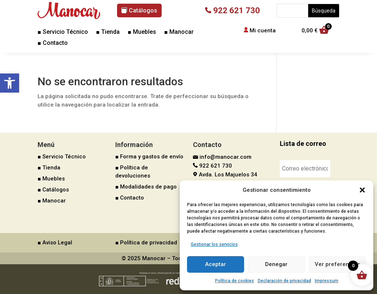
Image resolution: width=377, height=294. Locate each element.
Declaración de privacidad (284, 280)
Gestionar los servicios (214, 244)
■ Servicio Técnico (63, 32)
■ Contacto (53, 43)
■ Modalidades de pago (146, 186)
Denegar (276, 264)
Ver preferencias (337, 264)
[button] (9, 83)
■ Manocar (179, 32)
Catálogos (143, 10)
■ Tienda (108, 32)
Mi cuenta (263, 30)
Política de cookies (234, 280)
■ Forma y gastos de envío (149, 156)
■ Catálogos (53, 189)
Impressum (326, 280)
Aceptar (215, 264)
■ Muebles (142, 32)
